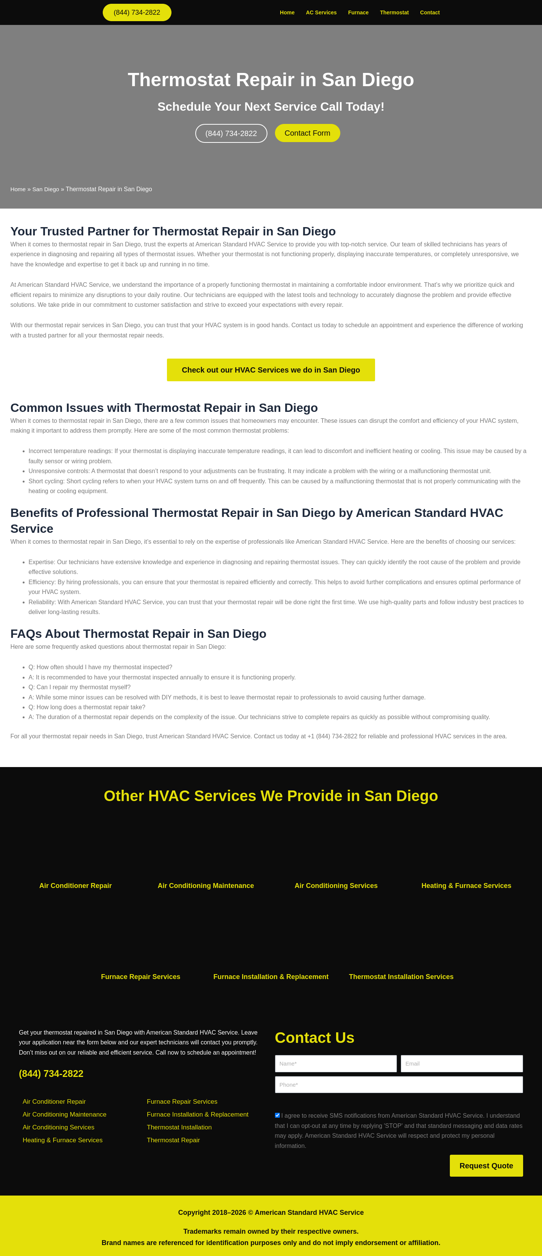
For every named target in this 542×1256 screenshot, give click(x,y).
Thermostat (394, 12)
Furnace (358, 12)
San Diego (47, 189)
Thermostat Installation (179, 1127)
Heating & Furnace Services (466, 885)
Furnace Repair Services (140, 977)
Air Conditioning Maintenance (206, 885)
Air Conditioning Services (336, 885)
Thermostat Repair (173, 1140)
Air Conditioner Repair (75, 885)
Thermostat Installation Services (401, 977)
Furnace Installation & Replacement (271, 977)
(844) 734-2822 (51, 1073)
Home (287, 12)
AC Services (321, 12)
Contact (430, 12)
